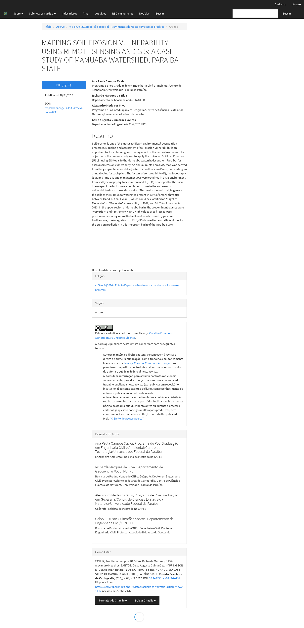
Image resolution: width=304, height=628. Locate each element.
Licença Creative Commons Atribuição (147, 363)
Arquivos (100, 13)
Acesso (296, 4)
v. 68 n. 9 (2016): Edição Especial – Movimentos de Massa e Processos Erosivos (116, 26)
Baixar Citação (145, 600)
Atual (86, 13)
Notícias (144, 13)
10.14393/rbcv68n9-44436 (164, 578)
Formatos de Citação (113, 600)
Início (48, 26)
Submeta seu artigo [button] (42, 13)
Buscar (159, 13)
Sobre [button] (18, 13)
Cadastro (280, 4)
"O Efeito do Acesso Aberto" (127, 418)
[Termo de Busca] (255, 13)
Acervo (60, 26)
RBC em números (122, 13)
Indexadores (69, 13)
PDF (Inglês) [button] (63, 85)
